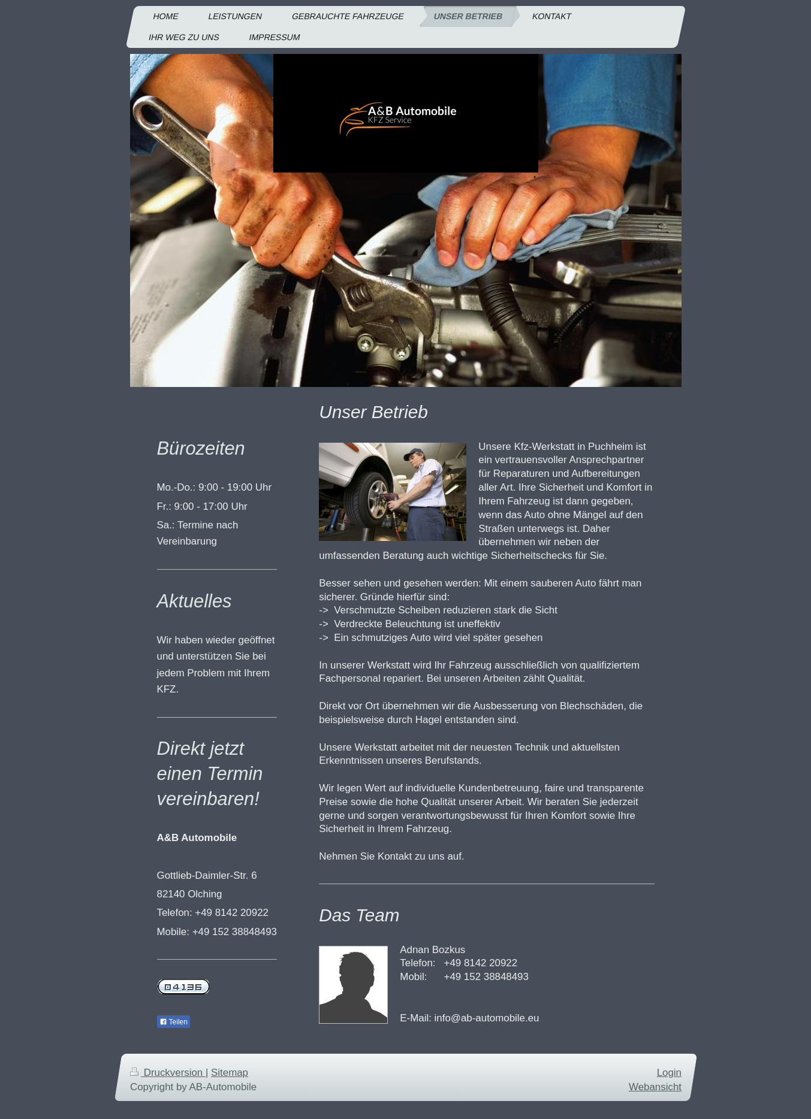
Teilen (173, 1022)
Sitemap (229, 1072)
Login (668, 1072)
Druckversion (168, 1072)
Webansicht (655, 1086)
